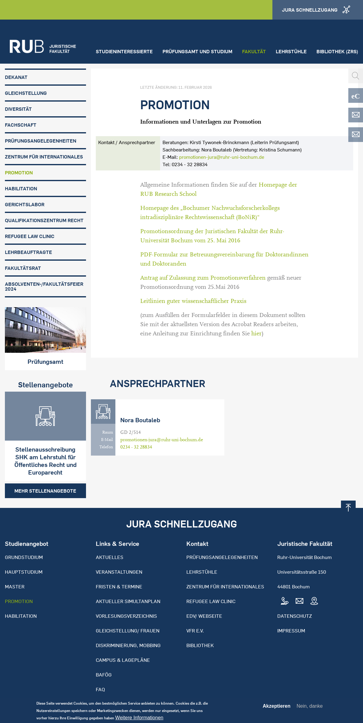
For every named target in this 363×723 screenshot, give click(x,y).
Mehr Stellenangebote (45, 491)
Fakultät (254, 51)
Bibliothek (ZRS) (337, 51)
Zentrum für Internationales (44, 157)
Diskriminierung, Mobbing (128, 645)
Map (314, 601)
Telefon (106, 447)
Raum (107, 432)
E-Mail (107, 439)
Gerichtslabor (24, 204)
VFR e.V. (195, 631)
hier (256, 333)
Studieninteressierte (124, 51)
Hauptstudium (24, 572)
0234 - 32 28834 (136, 447)
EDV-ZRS (355, 134)
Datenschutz (294, 616)
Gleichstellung (26, 93)
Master (14, 586)
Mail (299, 601)
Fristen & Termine (119, 586)
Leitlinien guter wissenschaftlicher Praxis (193, 301)
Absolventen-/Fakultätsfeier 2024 (44, 286)
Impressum (291, 631)
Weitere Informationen (139, 719)
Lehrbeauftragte (28, 252)
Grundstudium (24, 557)
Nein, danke (310, 708)
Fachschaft (20, 125)
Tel (284, 601)
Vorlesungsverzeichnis (126, 616)
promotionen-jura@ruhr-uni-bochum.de (221, 157)
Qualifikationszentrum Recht (44, 220)
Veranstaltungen (119, 572)
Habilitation (21, 188)
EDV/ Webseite (204, 616)
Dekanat (16, 77)
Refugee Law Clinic (29, 236)
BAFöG (104, 675)
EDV (355, 115)
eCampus (355, 95)
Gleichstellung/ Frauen (127, 631)
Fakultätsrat (23, 268)
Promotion (19, 173)
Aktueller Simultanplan (128, 601)
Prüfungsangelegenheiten (40, 141)
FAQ (100, 689)
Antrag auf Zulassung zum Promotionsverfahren (203, 277)
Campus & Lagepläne (123, 660)
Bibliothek (200, 645)
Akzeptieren (276, 708)
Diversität (18, 109)
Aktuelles (109, 557)
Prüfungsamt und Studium (197, 51)
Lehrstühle (291, 51)
